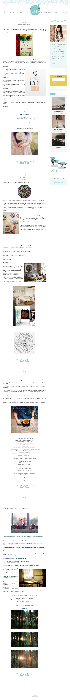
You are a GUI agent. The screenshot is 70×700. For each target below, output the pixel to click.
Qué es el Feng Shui (22, 12)
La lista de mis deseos (24, 24)
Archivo (64, 94)
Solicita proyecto (47, 12)
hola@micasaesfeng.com (59, 182)
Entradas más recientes (9, 685)
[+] (58, 65)
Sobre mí (11, 12)
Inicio (4, 12)
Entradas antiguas (41, 685)
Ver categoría (58, 113)
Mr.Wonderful (37, 97)
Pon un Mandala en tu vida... (24, 177)
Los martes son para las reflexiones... (24, 376)
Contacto (64, 12)
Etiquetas (58, 94)
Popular (53, 94)
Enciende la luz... (24, 502)
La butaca (57, 12)
